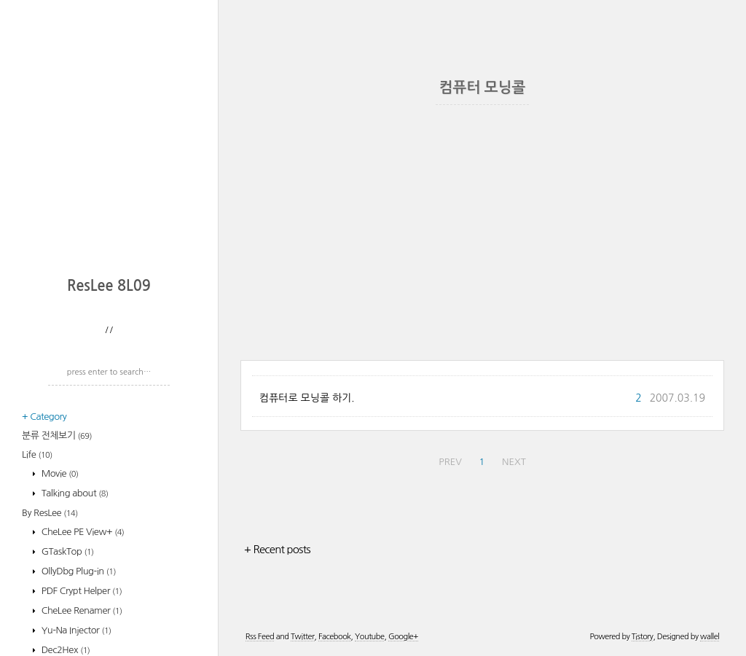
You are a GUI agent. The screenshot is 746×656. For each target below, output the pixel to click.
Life (37, 454)
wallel (709, 637)
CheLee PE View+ (82, 531)
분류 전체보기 (57, 435)
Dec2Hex (64, 650)
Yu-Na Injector (75, 630)
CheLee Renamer (80, 610)
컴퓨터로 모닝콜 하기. (307, 398)
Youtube (369, 637)
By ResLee (50, 513)
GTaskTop (66, 551)
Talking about (74, 493)
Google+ (403, 637)
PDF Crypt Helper (80, 591)
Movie (59, 473)
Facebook (334, 637)
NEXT (514, 461)
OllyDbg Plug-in (77, 571)
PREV (450, 461)
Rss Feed (260, 637)
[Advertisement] (113, 171)
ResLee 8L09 (109, 285)
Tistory (642, 637)
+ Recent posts (277, 549)
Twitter (302, 637)
